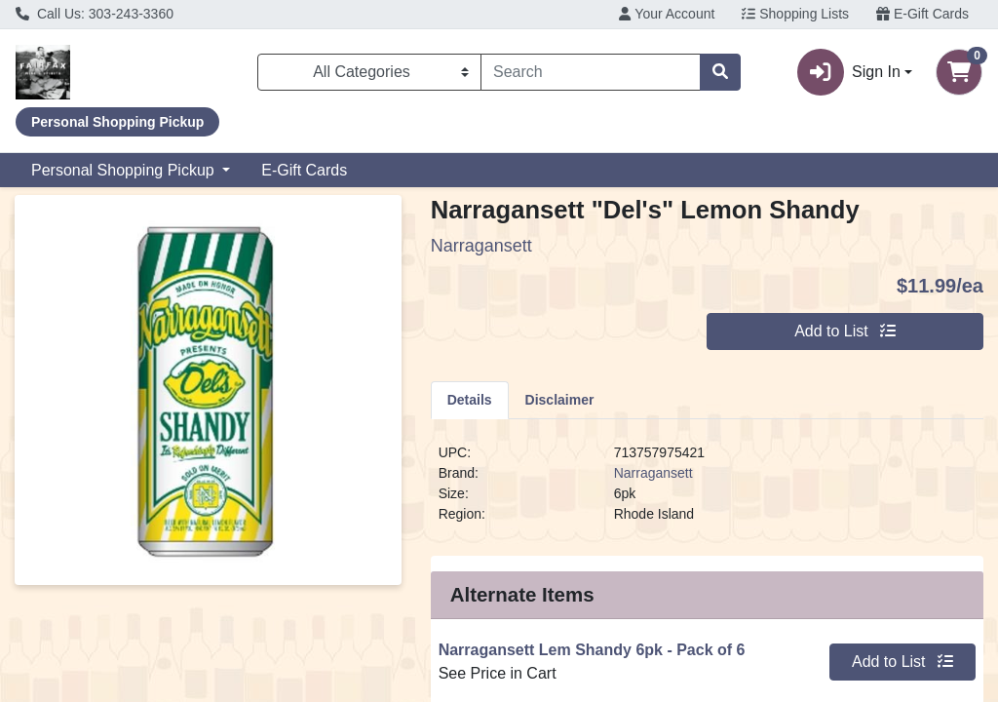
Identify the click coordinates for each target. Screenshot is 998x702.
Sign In (551, 524)
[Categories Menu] (369, 72)
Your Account (666, 13)
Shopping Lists (795, 13)
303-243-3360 (332, 651)
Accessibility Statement (119, 571)
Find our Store (88, 547)
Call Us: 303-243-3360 (94, 13)
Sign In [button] (849, 72)
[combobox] (590, 72)
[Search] (590, 72)
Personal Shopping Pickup (124, 170)
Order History (573, 571)
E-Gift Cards (922, 13)
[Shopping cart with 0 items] (959, 72)
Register (556, 547)
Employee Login (583, 594)
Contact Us (77, 524)
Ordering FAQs (336, 524)
